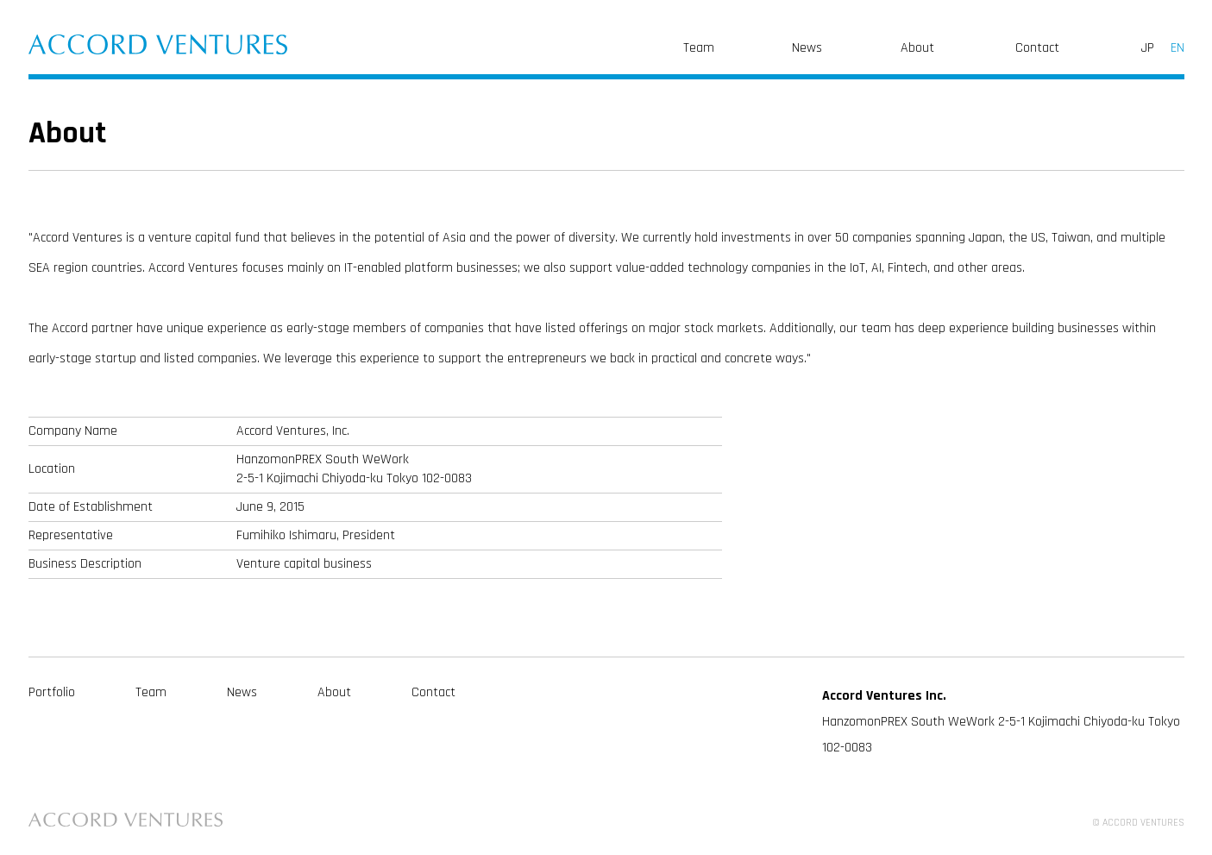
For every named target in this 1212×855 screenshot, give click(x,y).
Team (698, 48)
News (807, 48)
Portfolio (51, 692)
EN (1177, 48)
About (917, 48)
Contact (1037, 48)
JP (1147, 48)
